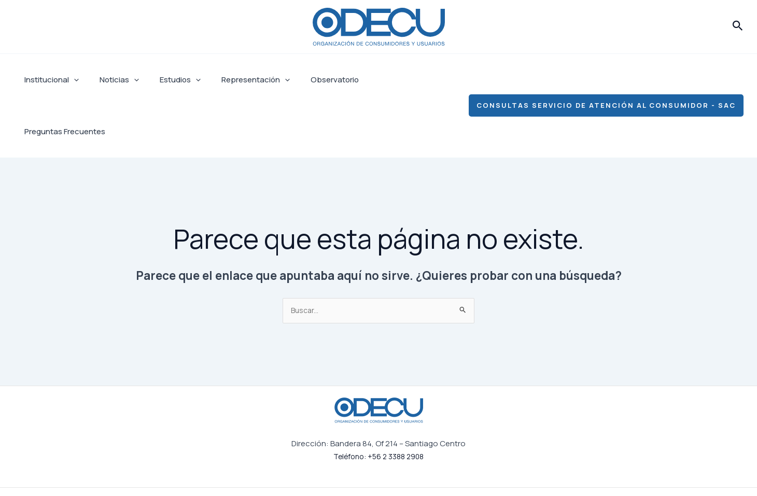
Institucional (49, 80)
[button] (738, 26)
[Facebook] (513, 466)
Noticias (111, 80)
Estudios (167, 80)
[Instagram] (548, 466)
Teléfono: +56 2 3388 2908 (378, 405)
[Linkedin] (583, 466)
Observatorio (311, 79)
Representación (237, 80)
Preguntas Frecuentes (391, 79)
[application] (71, 80)
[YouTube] (619, 466)
